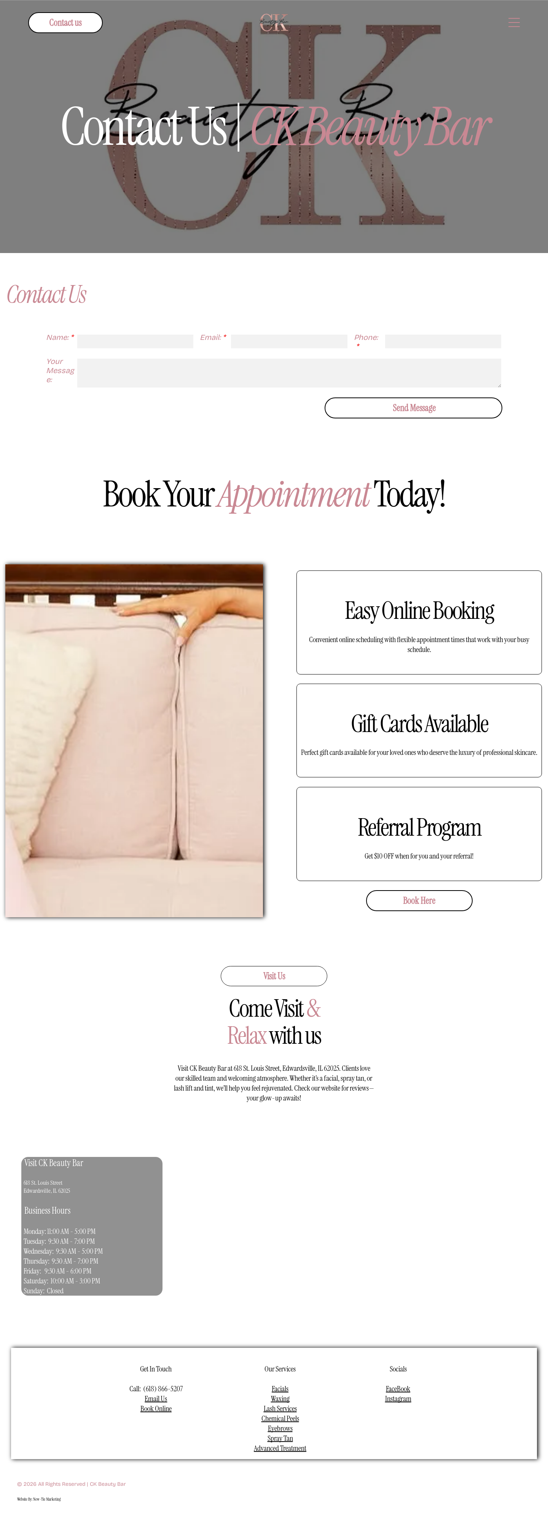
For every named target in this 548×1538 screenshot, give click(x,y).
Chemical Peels (280, 1418)
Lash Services (280, 1408)
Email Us (156, 1398)
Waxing (280, 1398)
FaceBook (398, 1389)
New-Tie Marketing (47, 1499)
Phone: (366, 337)
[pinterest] (310, 1518)
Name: (57, 337)
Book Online (156, 1408)
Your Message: (60, 370)
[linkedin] (292, 1518)
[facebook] (238, 1518)
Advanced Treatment (280, 1448)
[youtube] (274, 1518)
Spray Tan (280, 1438)
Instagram (398, 1398)
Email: (210, 337)
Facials (280, 1389)
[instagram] (256, 1518)
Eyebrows (280, 1428)
